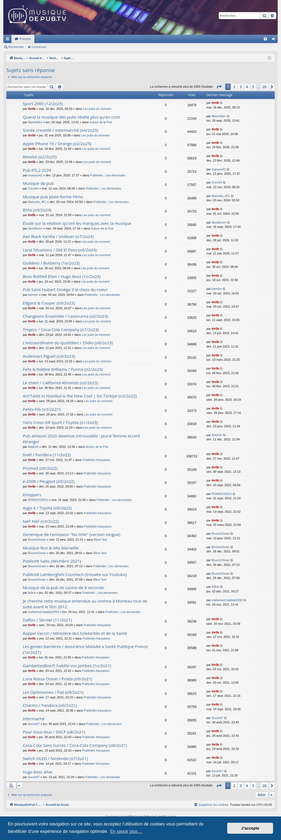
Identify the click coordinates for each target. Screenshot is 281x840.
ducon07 (34, 724)
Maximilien (35, 122)
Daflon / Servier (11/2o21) (47, 620)
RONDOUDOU (38, 499)
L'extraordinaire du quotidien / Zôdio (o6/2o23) (68, 342)
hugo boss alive (37, 772)
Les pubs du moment (97, 108)
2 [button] (234, 86)
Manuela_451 (37, 201)
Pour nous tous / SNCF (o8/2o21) (54, 732)
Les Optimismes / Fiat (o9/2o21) (53, 692)
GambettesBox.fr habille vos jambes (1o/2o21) (67, 665)
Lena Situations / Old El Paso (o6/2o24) (60, 250)
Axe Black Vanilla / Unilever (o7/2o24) (58, 236)
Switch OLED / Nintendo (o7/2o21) (55, 758)
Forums (98, 39)
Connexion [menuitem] (275, 40)
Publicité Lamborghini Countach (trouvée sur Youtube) (75, 574)
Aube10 (33, 446)
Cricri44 (33, 188)
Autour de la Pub (100, 122)
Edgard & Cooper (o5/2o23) (49, 303)
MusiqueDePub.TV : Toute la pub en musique (48, 39)
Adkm (32, 592)
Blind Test (100, 539)
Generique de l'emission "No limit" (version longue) (71, 534)
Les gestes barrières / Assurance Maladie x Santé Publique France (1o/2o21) (85, 649)
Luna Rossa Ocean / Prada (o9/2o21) (57, 678)
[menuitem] (265, 39)
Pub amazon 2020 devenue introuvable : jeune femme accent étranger (81, 438)
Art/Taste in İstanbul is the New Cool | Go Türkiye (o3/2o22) (80, 396)
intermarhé (33, 718)
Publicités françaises (96, 459)
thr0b (32, 108)
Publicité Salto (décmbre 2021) (52, 561)
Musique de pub (38, 183)
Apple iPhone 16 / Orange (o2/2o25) (57, 143)
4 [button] (247, 86)
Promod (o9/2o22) (40, 468)
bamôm (33, 294)
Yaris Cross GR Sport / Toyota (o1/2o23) (60, 422)
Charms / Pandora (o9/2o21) (50, 705)
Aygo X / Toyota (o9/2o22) (47, 508)
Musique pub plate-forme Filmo (53, 196)
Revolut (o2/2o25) (40, 156)
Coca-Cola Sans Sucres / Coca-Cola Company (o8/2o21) (75, 745)
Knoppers (32, 494)
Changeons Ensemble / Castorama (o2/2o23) (65, 316)
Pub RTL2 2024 (37, 170)
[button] (219, 87)
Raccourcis (8, 40)
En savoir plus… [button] (126, 831)
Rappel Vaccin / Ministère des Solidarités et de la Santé (75, 633)
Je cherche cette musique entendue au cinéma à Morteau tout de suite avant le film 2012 (85, 603)
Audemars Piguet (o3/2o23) (49, 356)
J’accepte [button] (250, 828)
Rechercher (16, 46)
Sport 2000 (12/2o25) (43, 103)
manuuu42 (35, 175)
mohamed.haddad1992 (43, 611)
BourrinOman (37, 539)
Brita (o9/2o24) (37, 210)
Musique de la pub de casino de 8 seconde (63, 587)
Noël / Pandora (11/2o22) (47, 454)
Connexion (39, 46)
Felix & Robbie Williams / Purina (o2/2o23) (63, 369)
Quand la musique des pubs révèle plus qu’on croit (71, 117)
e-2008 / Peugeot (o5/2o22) (49, 481)
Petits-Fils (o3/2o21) (41, 409)
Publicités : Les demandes (107, 175)
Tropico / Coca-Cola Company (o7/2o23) (61, 329)
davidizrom (35, 228)
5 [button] (253, 86)
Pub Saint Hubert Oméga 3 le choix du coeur (65, 289)
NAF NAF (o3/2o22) (41, 521)
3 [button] (241, 86)
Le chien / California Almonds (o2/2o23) (60, 382)
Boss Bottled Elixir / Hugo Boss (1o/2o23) (62, 276)
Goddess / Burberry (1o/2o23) (51, 263)
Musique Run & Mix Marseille (50, 548)
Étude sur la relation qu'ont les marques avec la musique (77, 223)
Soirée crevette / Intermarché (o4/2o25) (60, 130)
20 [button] (264, 86)
